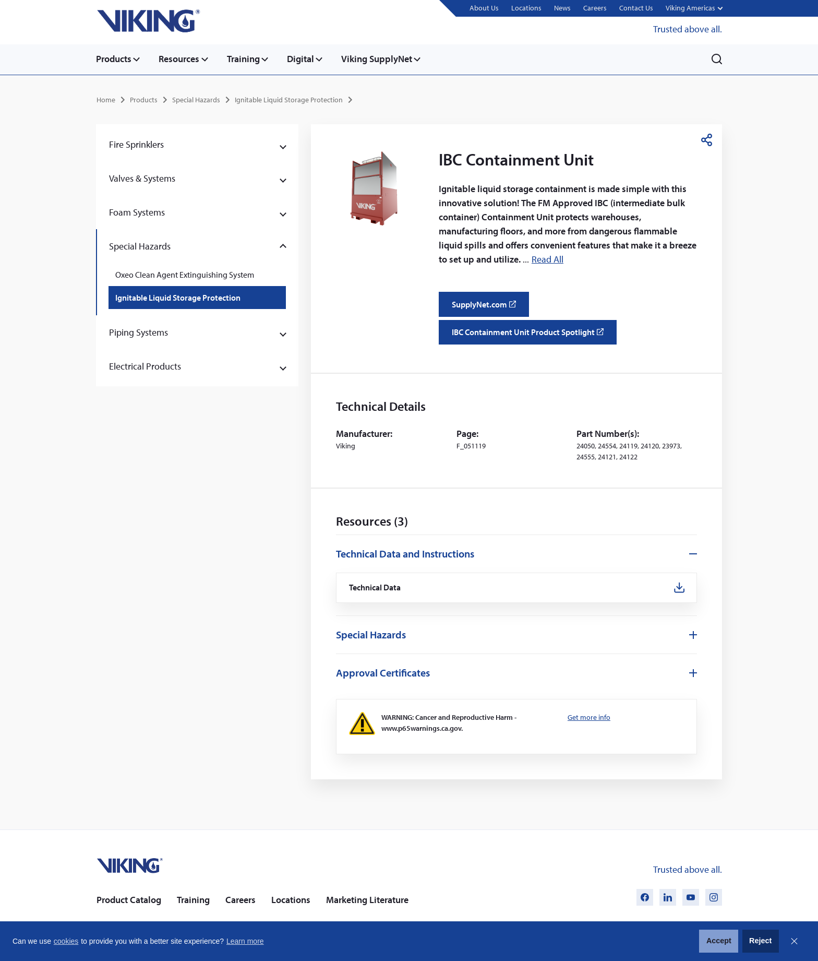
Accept (718, 940)
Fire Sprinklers (136, 143)
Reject (760, 940)
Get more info (589, 716)
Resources (180, 59)
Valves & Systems (142, 177)
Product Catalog (129, 899)
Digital (304, 59)
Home (106, 98)
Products (113, 59)
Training (246, 59)
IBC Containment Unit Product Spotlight (531, 334)
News (562, 8)
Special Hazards (196, 98)
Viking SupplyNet (382, 59)
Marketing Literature (367, 899)
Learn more (245, 941)
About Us (483, 8)
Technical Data (376, 587)
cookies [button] (66, 941)
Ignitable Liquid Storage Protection (289, 98)
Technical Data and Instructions (405, 552)
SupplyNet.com (487, 306)
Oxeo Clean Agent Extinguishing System (184, 273)
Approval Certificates (383, 672)
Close (794, 941)
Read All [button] (547, 259)
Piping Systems (138, 331)
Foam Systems (137, 211)
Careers (594, 8)
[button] (693, 9)
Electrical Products (145, 365)
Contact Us (636, 8)
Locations (526, 8)
